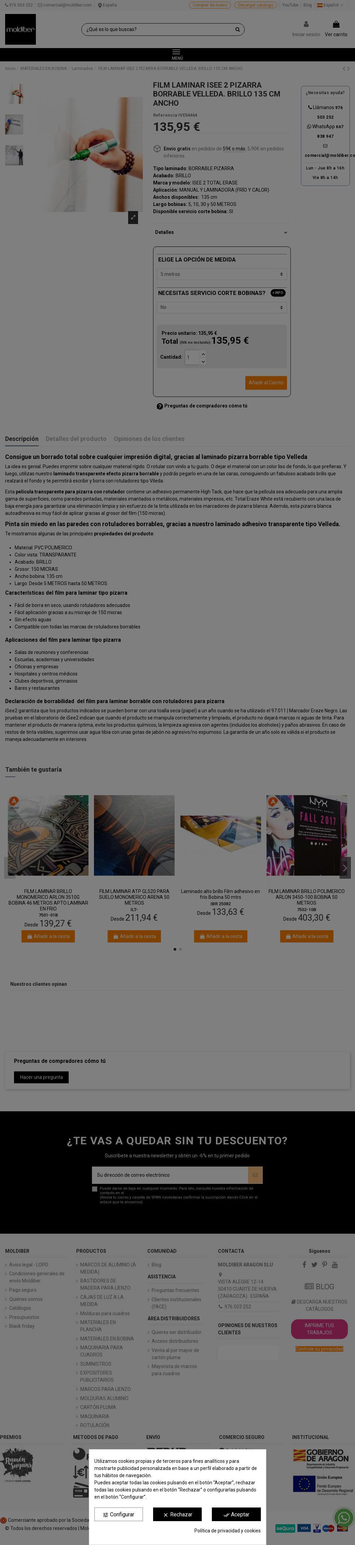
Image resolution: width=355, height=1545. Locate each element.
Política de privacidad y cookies (227, 1530)
